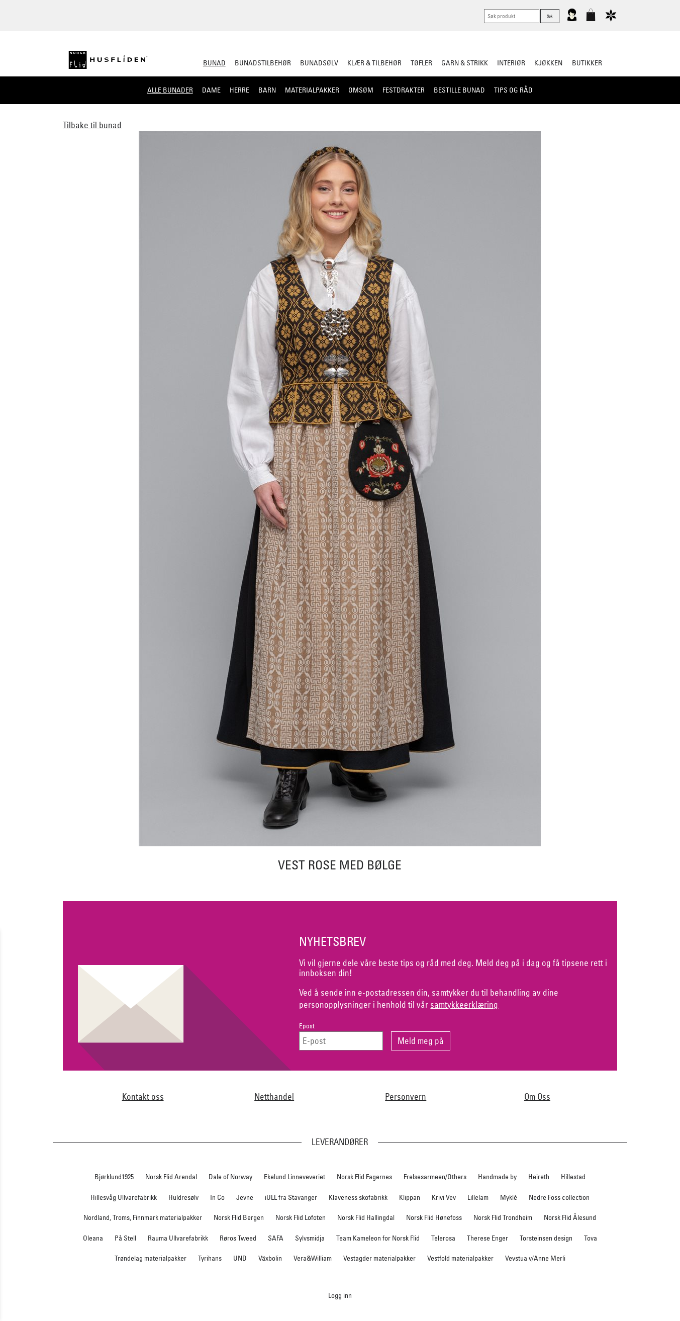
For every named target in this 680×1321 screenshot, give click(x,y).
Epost (307, 1026)
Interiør (511, 62)
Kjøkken (548, 62)
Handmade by (497, 1176)
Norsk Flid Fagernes (364, 1176)
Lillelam (478, 1197)
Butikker (587, 62)
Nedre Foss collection (559, 1197)
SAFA (275, 1238)
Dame (211, 90)
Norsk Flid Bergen (239, 1217)
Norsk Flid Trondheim (502, 1217)
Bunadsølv (319, 62)
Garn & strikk (464, 62)
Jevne (244, 1197)
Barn (267, 90)
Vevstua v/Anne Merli (535, 1258)
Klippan (409, 1197)
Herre (239, 90)
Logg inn (340, 1295)
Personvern (405, 1096)
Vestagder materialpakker (379, 1258)
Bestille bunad (459, 90)
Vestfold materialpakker (460, 1258)
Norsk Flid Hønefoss (434, 1217)
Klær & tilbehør (374, 62)
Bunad (214, 62)
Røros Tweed (238, 1238)
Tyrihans (210, 1258)
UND (240, 1258)
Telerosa (443, 1238)
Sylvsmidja (310, 1238)
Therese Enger (487, 1238)
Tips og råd (513, 90)
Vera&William (313, 1258)
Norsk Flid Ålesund (570, 1217)
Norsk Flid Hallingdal (366, 1217)
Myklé (508, 1197)
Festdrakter (403, 90)
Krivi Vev (444, 1197)
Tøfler (421, 62)
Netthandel (274, 1096)
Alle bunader (170, 90)
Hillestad (573, 1176)
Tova (590, 1238)
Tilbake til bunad (92, 125)
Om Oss (537, 1096)
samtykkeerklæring (464, 1004)
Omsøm (360, 90)
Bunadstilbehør (263, 62)
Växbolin (270, 1258)
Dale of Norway (230, 1176)
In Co (217, 1197)
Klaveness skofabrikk (358, 1197)
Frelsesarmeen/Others (435, 1176)
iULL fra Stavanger (291, 1197)
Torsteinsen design (546, 1238)
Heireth (538, 1176)
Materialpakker (312, 90)
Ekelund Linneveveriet (294, 1176)
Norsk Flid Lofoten (300, 1217)
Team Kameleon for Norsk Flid (378, 1238)
